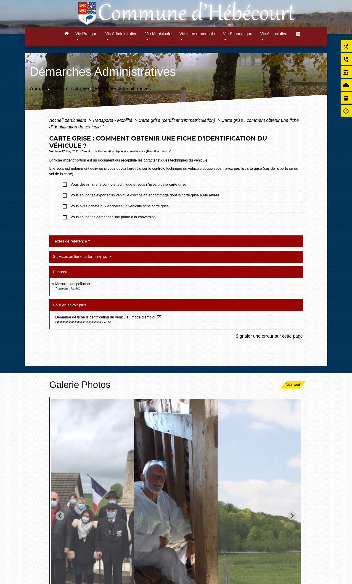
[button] (66, 34)
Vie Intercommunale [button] (197, 33)
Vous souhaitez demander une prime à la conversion (109, 217)
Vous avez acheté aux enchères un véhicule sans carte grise (116, 206)
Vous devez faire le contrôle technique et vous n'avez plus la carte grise (124, 184)
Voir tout (293, 384)
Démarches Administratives (122, 88)
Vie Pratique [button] (86, 33)
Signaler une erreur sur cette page (269, 336)
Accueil (38, 88)
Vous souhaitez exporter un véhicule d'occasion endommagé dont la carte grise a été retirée (141, 195)
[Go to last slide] (60, 515)
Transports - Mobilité (112, 120)
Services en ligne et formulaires (80, 256)
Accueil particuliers (68, 120)
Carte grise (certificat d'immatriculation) (177, 120)
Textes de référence (70, 241)
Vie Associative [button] (273, 33)
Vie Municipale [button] (158, 33)
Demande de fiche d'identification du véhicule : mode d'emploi (108, 317)
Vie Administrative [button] (121, 33)
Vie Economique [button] (237, 33)
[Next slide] (292, 515)
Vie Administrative (70, 88)
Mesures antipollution (72, 284)
